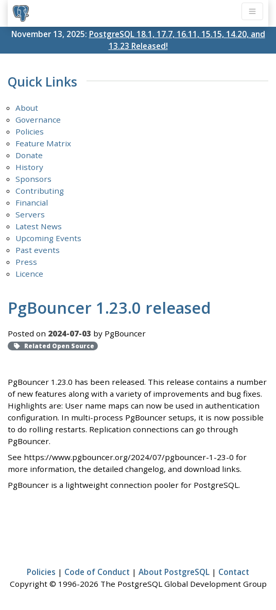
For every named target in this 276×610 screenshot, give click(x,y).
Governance (38, 119)
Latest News (38, 226)
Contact (233, 572)
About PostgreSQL (174, 572)
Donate (29, 155)
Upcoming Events (48, 238)
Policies (29, 131)
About (26, 108)
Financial (31, 202)
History (29, 167)
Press (26, 262)
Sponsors (33, 179)
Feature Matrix (43, 143)
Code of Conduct (97, 572)
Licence (29, 273)
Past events (37, 250)
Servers (30, 214)
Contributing (39, 190)
